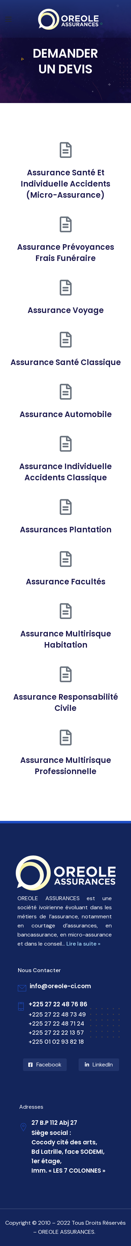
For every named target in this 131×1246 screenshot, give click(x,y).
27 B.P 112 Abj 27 (54, 1123)
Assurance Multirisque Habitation (65, 639)
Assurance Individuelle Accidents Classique (65, 472)
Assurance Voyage (66, 310)
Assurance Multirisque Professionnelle (65, 766)
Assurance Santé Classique (65, 362)
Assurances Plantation (65, 529)
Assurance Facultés (65, 581)
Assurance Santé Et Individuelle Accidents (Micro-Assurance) (65, 184)
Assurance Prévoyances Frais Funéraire (65, 253)
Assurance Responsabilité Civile (65, 703)
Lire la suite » (83, 943)
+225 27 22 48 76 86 (58, 1004)
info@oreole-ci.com (60, 986)
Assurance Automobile (66, 414)
